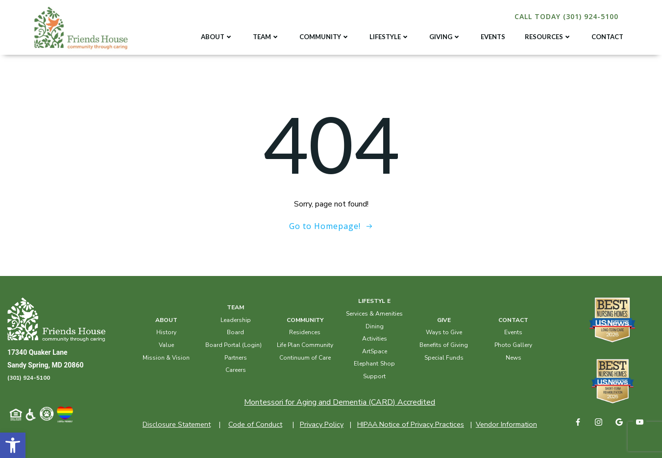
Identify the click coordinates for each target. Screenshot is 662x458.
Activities (374, 339)
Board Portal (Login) (233, 345)
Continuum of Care (305, 358)
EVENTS (493, 37)
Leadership (236, 320)
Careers (235, 370)
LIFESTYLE (389, 37)
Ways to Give (444, 332)
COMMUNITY (324, 37)
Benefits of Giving (443, 345)
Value (166, 345)
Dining (375, 326)
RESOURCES (548, 37)
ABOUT (217, 37)
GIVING (445, 37)
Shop (387, 363)
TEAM (266, 37)
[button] (12, 445)
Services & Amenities (374, 314)
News (513, 358)
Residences (304, 332)
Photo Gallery (513, 345)
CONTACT (607, 37)
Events (513, 332)
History (166, 332)
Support (374, 376)
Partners (235, 358)
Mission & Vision (166, 358)
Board (235, 332)
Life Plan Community (305, 345)
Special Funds (444, 358)
